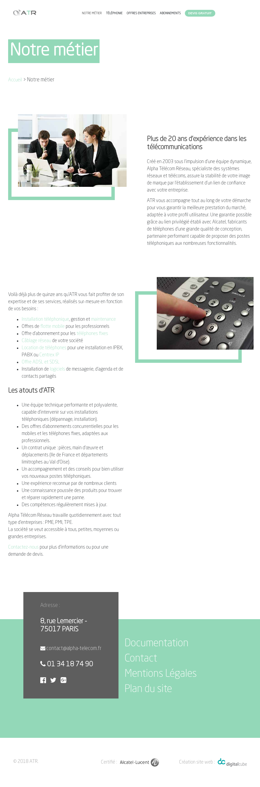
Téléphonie (114, 13)
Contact (141, 659)
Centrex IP (49, 355)
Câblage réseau (36, 340)
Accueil (15, 80)
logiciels (57, 369)
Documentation (157, 643)
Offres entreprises (141, 13)
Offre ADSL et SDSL (41, 362)
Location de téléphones (44, 348)
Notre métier (92, 13)
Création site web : (197, 762)
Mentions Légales (161, 674)
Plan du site (148, 689)
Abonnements (170, 13)
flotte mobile (52, 326)
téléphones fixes (92, 333)
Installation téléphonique (45, 319)
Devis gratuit (200, 13)
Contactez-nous (24, 547)
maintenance (103, 319)
